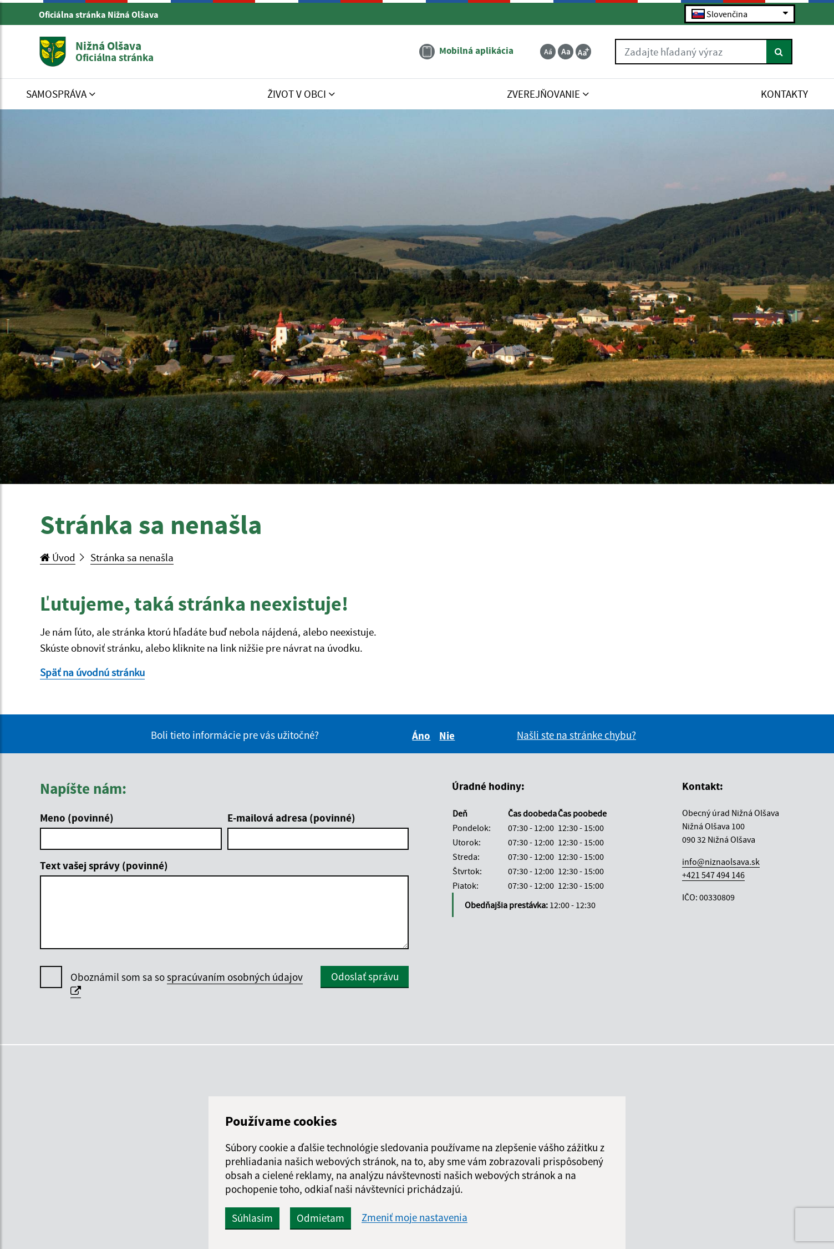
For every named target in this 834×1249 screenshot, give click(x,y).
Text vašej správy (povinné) (104, 865)
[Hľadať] (779, 51)
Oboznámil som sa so (186, 984)
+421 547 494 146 (713, 874)
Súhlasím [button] (252, 1218)
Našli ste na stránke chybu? (576, 735)
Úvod (57, 557)
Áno (423, 735)
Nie (448, 735)
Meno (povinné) (77, 817)
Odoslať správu (365, 976)
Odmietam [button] (320, 1218)
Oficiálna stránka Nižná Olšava (103, 14)
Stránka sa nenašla (132, 557)
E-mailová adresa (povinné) (291, 817)
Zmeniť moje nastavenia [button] (414, 1217)
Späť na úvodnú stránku (92, 672)
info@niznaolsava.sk (721, 861)
